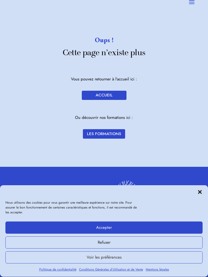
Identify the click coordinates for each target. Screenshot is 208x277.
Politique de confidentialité (57, 270)
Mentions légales (157, 270)
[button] (200, 192)
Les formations (104, 134)
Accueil (104, 95)
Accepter (104, 229)
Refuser (104, 243)
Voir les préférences (104, 258)
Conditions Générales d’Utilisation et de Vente (111, 270)
